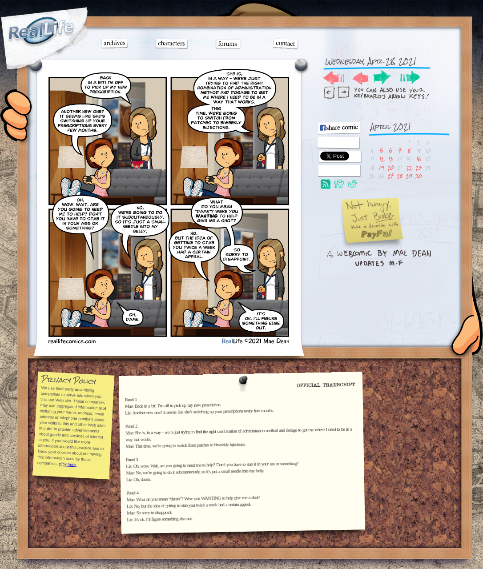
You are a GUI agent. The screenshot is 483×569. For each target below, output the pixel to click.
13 (390, 159)
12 (381, 159)
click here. (67, 464)
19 (381, 167)
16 (418, 159)
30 (418, 176)
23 (419, 167)
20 (391, 167)
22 (409, 167)
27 (391, 176)
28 (399, 176)
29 (409, 176)
